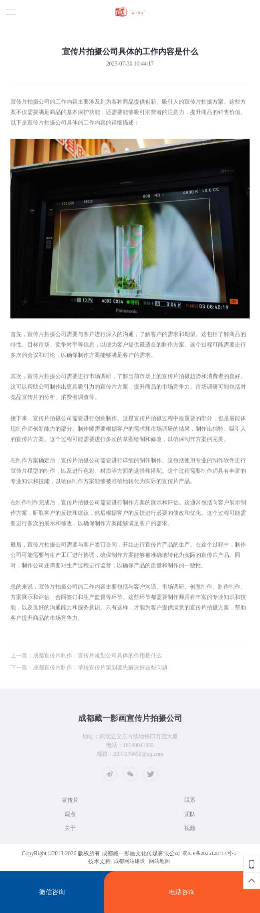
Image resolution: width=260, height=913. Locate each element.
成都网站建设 (129, 861)
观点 (70, 816)
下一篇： (88, 670)
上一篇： (86, 658)
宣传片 (70, 802)
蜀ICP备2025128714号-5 (209, 853)
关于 (70, 830)
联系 (190, 802)
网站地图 (159, 861)
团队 (190, 816)
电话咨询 (182, 892)
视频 (190, 830)
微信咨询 (52, 892)
